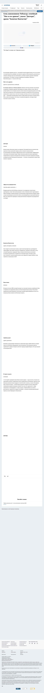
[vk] (5, 476)
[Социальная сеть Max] (22, 48)
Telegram (3, 650)
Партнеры (21, 654)
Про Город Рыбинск (13, 644)
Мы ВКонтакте (36, 8)
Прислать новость (37, 5)
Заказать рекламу (29, 8)
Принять (39, 11)
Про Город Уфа (22, 644)
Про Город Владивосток (23, 645)
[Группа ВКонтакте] (12, 45)
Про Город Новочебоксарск (6, 641)
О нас (12, 650)
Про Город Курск (4, 644)
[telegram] (8, 476)
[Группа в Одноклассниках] (32, 643)
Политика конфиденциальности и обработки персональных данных (11, 675)
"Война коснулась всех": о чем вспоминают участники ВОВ (22, 504)
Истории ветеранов (5, 8)
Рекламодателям (13, 654)
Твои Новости (13, 641)
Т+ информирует (13, 8)
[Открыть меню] (2, 5)
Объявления (3, 652)
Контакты (21, 650)
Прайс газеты (4, 654)
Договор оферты (13, 652)
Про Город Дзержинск (14, 645)
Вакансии (22, 8)
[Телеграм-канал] (31, 45)
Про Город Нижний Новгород (6, 645)
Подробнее (14, 673)
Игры (18, 8)
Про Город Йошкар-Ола (23, 641)
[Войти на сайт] (41, 5)
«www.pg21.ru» (9, 656)
